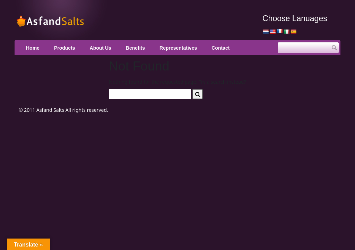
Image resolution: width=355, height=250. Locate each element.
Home (33, 48)
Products (64, 48)
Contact (220, 48)
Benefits (135, 48)
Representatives (178, 48)
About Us (100, 48)
